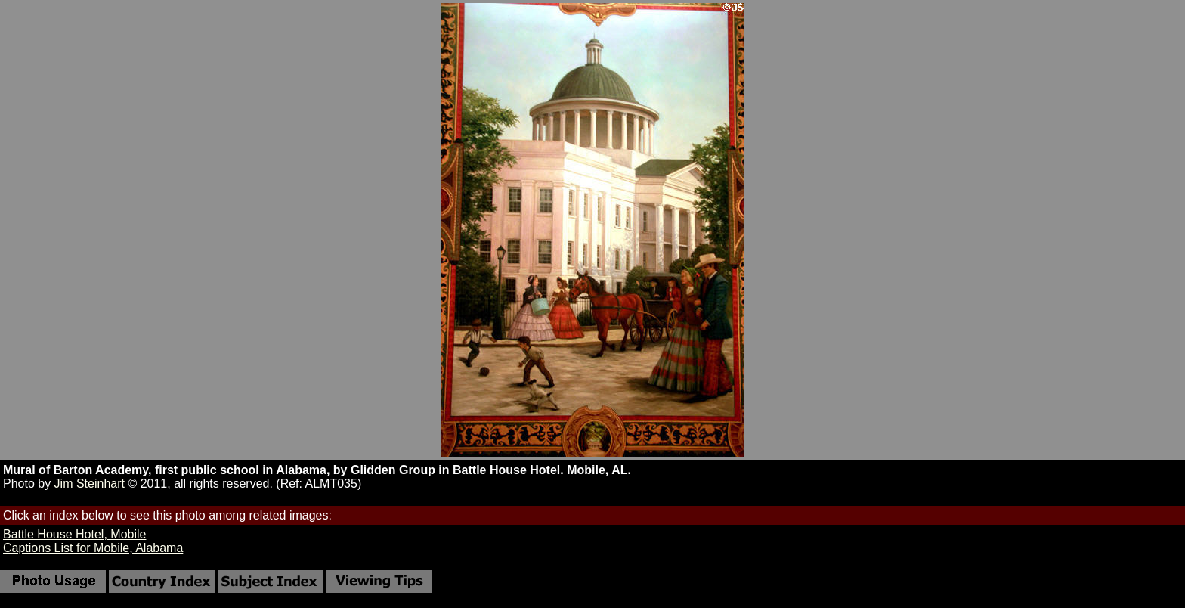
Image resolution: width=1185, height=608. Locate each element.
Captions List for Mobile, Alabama (93, 547)
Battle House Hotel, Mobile (74, 534)
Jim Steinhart (89, 483)
